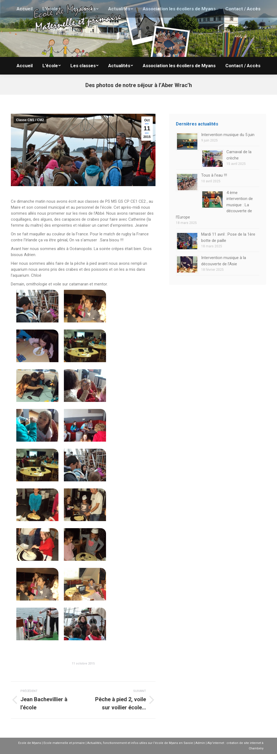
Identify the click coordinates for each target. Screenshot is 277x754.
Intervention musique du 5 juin (227, 134)
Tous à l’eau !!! (214, 175)
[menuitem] (24, 66)
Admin (200, 743)
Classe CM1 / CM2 (30, 120)
